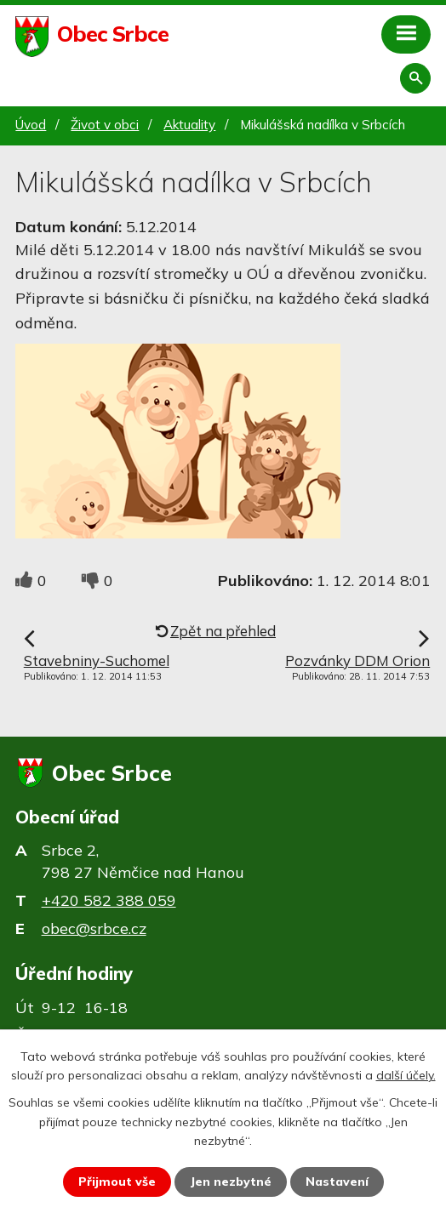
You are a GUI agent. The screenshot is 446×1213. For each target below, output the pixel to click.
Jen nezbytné (231, 1181)
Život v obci (105, 125)
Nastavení (337, 1181)
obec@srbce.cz (94, 928)
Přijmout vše (117, 1181)
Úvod (30, 125)
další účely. (406, 1075)
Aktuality (189, 125)
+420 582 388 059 (109, 900)
